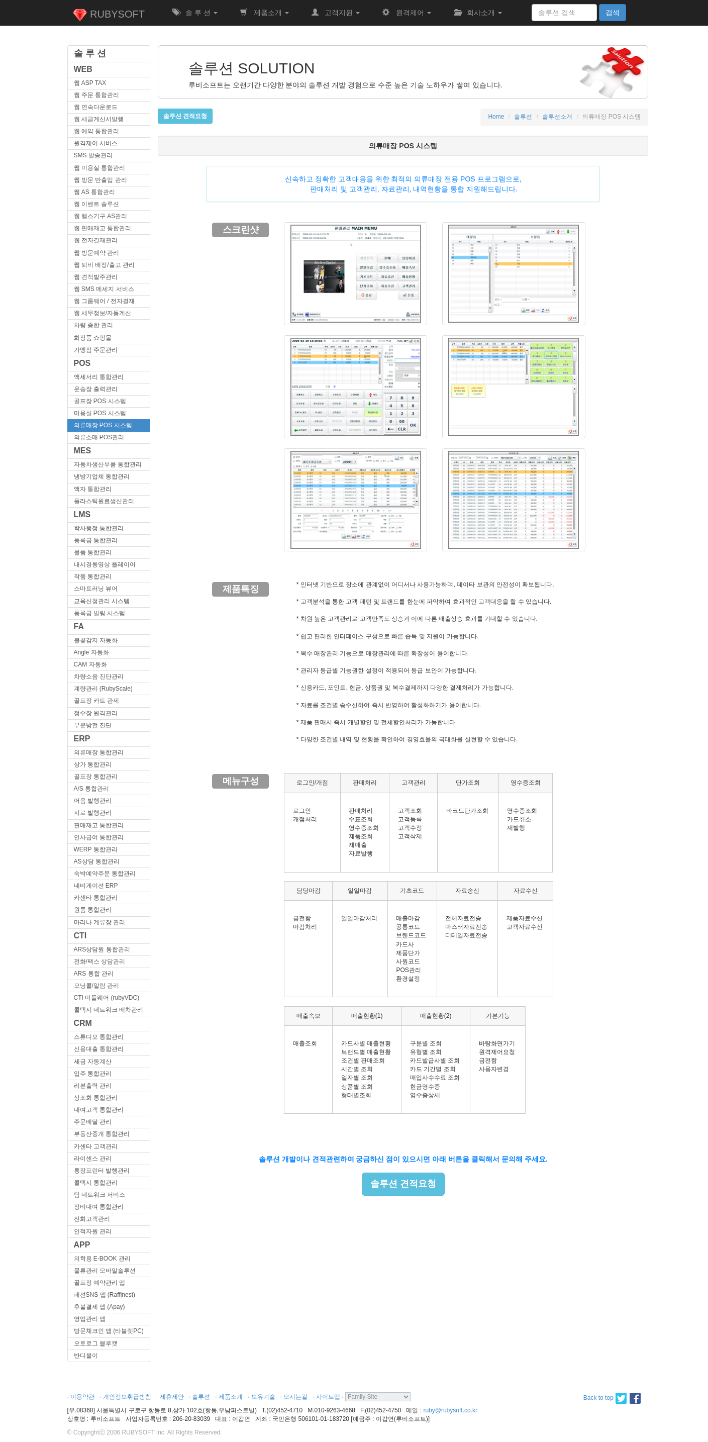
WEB (83, 69)
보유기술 (263, 1396)
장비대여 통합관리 (99, 1206)
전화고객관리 (92, 1218)
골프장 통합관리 (96, 776)
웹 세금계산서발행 (99, 119)
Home (496, 116)
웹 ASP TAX (90, 82)
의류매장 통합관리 (99, 752)
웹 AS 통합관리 (95, 192)
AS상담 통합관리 (97, 861)
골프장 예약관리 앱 (100, 1282)
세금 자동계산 (93, 1061)
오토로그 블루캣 (96, 1343)
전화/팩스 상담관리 (100, 961)
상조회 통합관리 (96, 1097)
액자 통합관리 (93, 489)
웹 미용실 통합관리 (100, 167)
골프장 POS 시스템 (100, 401)
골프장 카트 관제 (97, 700)
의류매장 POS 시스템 (103, 425)
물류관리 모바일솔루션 (105, 1270)
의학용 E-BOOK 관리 (102, 1258)
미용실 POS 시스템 (100, 413)
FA (79, 626)
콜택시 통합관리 (96, 1182)
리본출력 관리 (93, 1085)
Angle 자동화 (91, 652)
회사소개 (478, 13)
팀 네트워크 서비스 (100, 1194)
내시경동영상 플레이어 (105, 564)
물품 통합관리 (93, 552)
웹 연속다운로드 (96, 107)
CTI (80, 935)
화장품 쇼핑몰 (93, 337)
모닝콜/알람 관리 (97, 985)
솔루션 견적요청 (403, 1184)
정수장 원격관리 (96, 713)
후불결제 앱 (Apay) (99, 1306)
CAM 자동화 (90, 664)
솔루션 (523, 116)
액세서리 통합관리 (99, 376)
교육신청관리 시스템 (102, 601)
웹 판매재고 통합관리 (103, 228)
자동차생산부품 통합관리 (108, 464)
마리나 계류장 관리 (100, 922)
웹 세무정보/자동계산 (103, 313)
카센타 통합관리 (96, 897)
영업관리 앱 (90, 1318)
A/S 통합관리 (92, 788)
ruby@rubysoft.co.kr (450, 1410)
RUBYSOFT (108, 15)
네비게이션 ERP (96, 885)
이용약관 (82, 1396)
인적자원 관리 (93, 1231)
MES (82, 450)
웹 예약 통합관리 (97, 131)
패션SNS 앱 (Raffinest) (104, 1294)
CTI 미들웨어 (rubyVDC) (107, 997)
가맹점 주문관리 (96, 349)
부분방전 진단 (93, 725)
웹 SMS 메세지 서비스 (104, 289)
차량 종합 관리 (94, 325)
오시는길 (295, 1396)
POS (82, 363)
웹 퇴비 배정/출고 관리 (104, 264)
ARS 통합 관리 (94, 973)
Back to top (598, 1397)
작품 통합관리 (93, 576)
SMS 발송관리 (93, 155)
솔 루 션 (195, 13)
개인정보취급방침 (127, 1396)
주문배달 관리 (93, 1121)
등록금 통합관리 (96, 540)
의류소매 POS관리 (99, 437)
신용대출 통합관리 (99, 1048)
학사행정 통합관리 (99, 528)
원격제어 (406, 13)
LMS (82, 514)
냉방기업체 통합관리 (102, 476)
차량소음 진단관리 (99, 676)
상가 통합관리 (93, 764)
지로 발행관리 (93, 812)
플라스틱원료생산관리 (104, 501)
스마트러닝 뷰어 (96, 588)
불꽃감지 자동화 (96, 640)
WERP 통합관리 (96, 849)
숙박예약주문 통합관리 (105, 873)
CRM (83, 1023)
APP (82, 1244)
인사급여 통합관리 (99, 837)
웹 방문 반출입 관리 (100, 179)
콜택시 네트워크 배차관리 (109, 1009)
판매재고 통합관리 (99, 825)
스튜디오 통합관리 (99, 1036)
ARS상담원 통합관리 (102, 949)
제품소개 (264, 13)
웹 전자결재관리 (96, 240)
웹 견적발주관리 (96, 276)
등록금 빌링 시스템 (100, 613)
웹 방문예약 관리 (97, 252)
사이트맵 (328, 1396)
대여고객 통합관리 (99, 1109)
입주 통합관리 (93, 1073)
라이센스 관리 (93, 1158)
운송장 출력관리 (96, 389)
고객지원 (336, 13)
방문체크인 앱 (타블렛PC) (109, 1330)
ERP (82, 738)
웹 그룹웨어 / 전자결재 (104, 301)
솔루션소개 (557, 116)
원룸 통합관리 (93, 909)
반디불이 (86, 1355)
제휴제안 (172, 1396)
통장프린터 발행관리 (102, 1170)
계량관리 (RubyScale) (103, 688)
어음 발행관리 (93, 800)
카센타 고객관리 (96, 1146)
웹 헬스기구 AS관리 (101, 216)
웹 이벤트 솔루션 (97, 204)
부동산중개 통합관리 (102, 1133)
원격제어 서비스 (96, 143)
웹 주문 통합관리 (97, 95)
